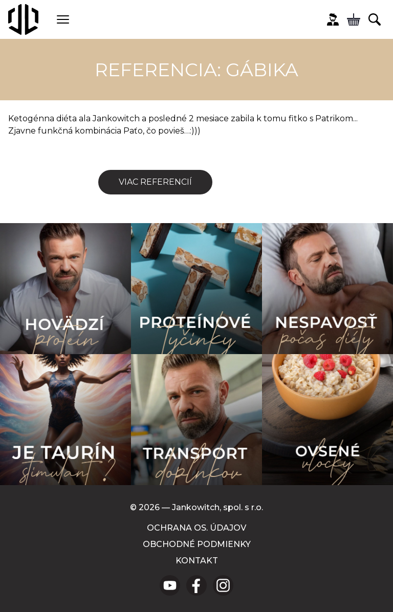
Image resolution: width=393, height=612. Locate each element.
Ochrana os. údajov (196, 528)
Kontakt (197, 560)
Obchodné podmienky (197, 544)
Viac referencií (155, 182)
